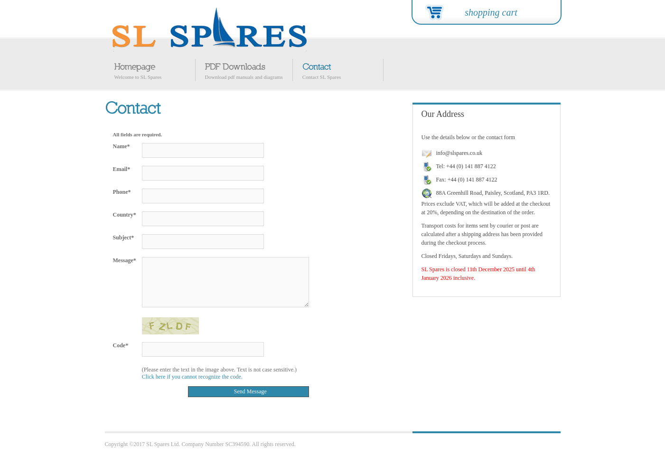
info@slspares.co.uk (459, 153)
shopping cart (491, 12)
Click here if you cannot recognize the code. (192, 376)
